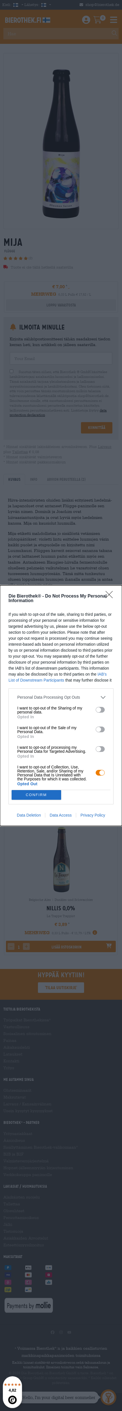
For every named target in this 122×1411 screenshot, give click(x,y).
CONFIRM (36, 795)
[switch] (100, 710)
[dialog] (61, 705)
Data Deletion (29, 815)
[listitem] (61, 697)
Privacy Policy (92, 815)
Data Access (61, 815)
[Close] (111, 596)
